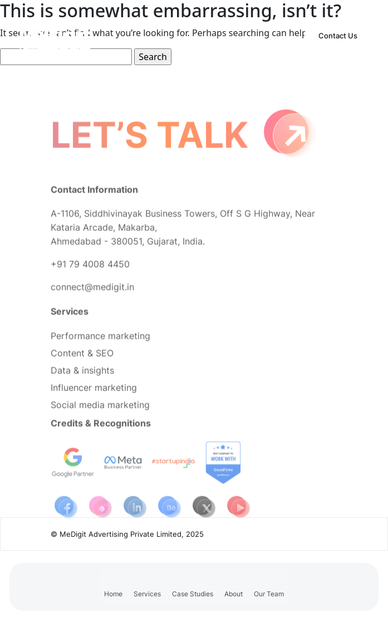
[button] (147, 587)
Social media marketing (100, 408)
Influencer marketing (94, 391)
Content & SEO (82, 357)
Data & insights (82, 374)
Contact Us (337, 35)
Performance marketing (100, 339)
